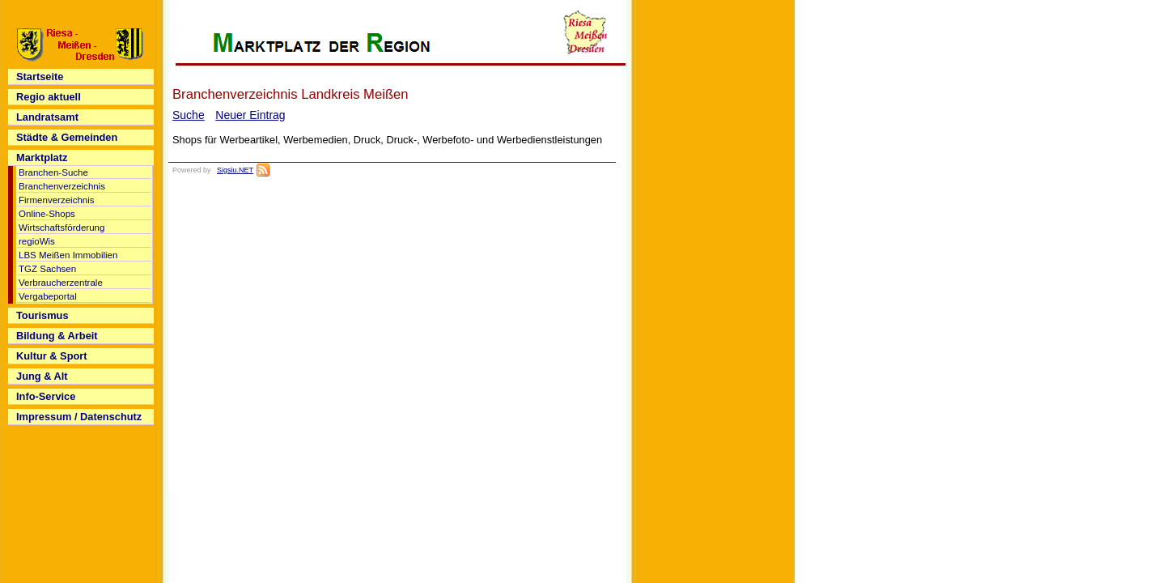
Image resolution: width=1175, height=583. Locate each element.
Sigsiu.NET (235, 170)
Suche (188, 115)
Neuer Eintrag (250, 115)
